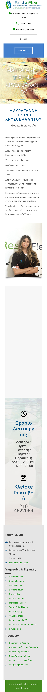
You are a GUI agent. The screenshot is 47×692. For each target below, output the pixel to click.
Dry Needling (14, 594)
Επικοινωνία (23, 50)
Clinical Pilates (15, 585)
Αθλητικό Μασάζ (16, 616)
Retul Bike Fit (15, 629)
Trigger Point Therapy (18, 607)
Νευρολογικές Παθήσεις (20, 656)
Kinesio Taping (15, 611)
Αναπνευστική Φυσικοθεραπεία (23, 647)
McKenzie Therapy (17, 603)
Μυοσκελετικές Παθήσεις (21, 660)
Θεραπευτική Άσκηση (19, 643)
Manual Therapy (16, 598)
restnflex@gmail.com (25, 29)
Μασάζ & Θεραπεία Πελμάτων (22, 624)
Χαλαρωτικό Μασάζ (18, 620)
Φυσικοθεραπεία (16, 581)
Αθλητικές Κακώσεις (18, 665)
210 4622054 (25, 23)
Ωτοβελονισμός (16, 590)
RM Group (27, 688)
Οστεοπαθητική (16, 577)
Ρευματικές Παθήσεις (19, 651)
